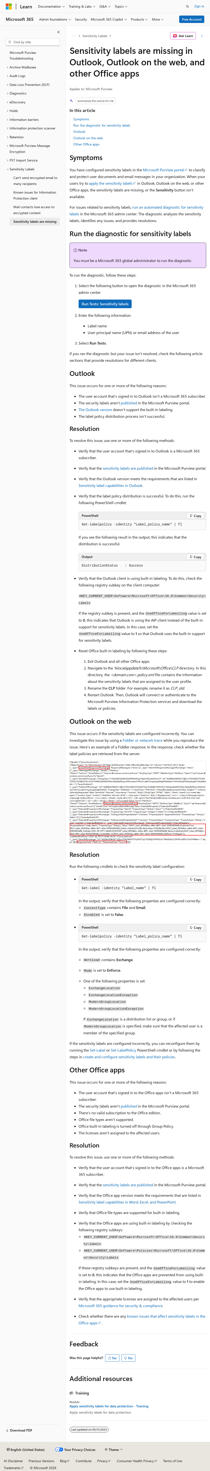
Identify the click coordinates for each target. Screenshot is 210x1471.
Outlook (79, 131)
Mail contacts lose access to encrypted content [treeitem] (33, 210)
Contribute (84, 1461)
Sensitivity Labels (94, 35)
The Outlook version (95, 409)
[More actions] (202, 36)
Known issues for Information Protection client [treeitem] (34, 195)
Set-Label (97, 1050)
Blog (63, 1461)
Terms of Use (172, 1461)
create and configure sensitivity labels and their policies (129, 1056)
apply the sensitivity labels (110, 183)
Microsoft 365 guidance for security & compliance (120, 1305)
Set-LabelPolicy (123, 1050)
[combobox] (33, 42)
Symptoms (81, 119)
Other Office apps (86, 144)
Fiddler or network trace (142, 740)
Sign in (199, 6)
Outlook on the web (88, 138)
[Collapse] (59, 32)
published (129, 402)
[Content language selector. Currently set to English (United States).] (26, 1450)
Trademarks (12, 1467)
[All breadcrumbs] (74, 36)
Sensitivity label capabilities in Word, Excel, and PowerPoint (127, 1201)
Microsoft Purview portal (163, 169)
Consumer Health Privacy (135, 1461)
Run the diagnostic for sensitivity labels (101, 125)
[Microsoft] (9, 6)
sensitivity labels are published (128, 468)
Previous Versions (41, 1461)
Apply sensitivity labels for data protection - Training (109, 1406)
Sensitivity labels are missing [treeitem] (34, 221)
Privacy (102, 1461)
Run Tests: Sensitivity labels (105, 303)
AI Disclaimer (13, 1461)
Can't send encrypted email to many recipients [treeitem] (35, 180)
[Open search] (187, 6)
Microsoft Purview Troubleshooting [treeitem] (23, 55)
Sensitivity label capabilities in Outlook (110, 485)
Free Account (192, 19)
